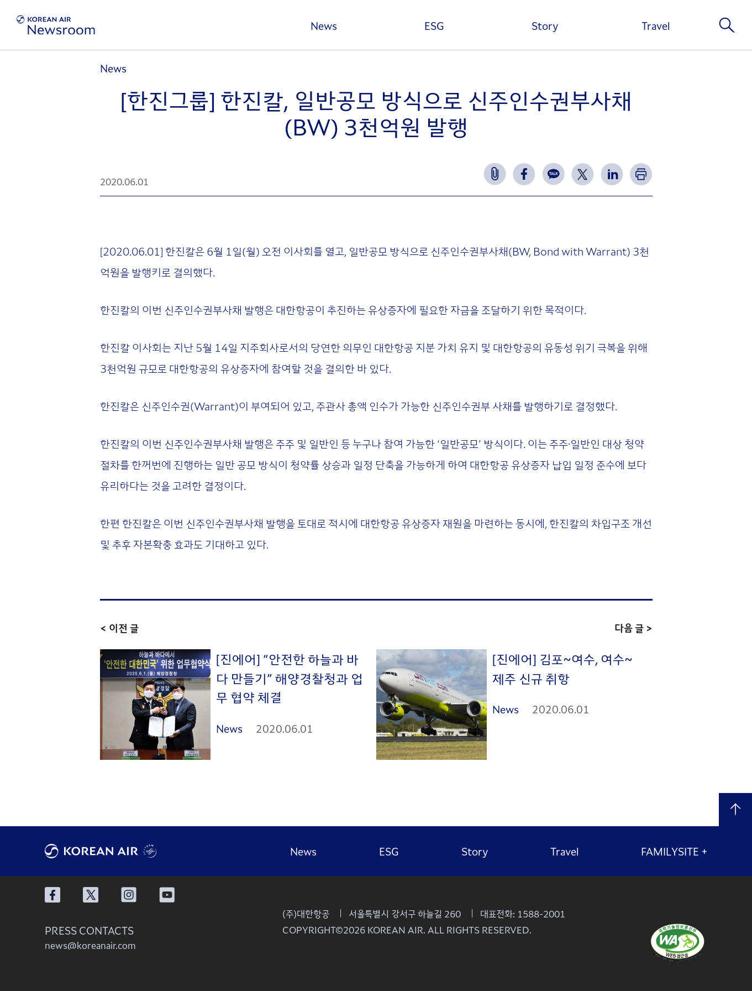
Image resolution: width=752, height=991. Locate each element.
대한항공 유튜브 (167, 895)
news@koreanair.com (90, 945)
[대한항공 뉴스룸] (56, 25)
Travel (655, 25)
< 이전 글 (119, 627)
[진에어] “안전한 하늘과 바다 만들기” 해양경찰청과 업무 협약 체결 (289, 677)
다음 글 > (633, 627)
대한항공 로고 (128, 851)
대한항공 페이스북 (52, 895)
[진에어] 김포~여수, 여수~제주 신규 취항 (562, 668)
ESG (434, 25)
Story (545, 25)
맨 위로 (735, 809)
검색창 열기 (727, 25)
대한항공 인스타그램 (128, 895)
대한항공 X (90, 895)
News (324, 25)
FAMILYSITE (674, 851)
